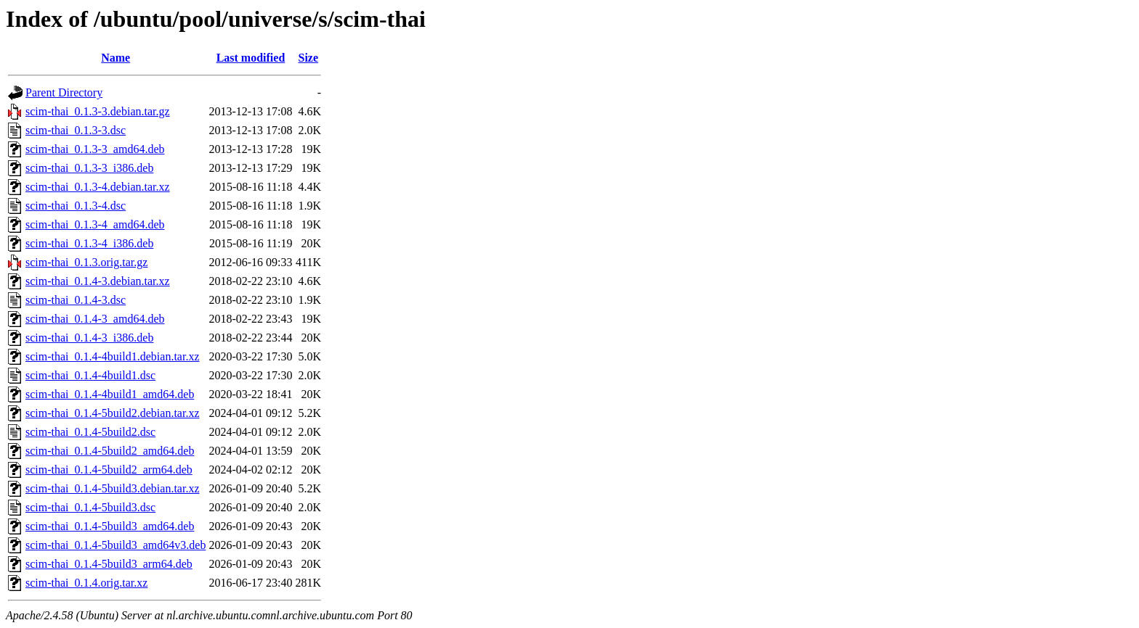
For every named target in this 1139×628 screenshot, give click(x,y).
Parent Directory (63, 92)
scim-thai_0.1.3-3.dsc (75, 130)
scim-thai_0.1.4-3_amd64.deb (95, 319)
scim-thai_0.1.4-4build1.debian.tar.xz (112, 356)
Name (115, 57)
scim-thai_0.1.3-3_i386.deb (89, 168)
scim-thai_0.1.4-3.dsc (75, 300)
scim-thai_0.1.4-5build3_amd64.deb (109, 526)
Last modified (250, 57)
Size (309, 57)
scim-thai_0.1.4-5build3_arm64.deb (108, 564)
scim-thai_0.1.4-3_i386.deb (89, 337)
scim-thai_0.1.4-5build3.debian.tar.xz (112, 488)
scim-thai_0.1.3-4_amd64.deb (95, 224)
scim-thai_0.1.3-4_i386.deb (89, 243)
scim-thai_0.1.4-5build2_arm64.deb (108, 469)
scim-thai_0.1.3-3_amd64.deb (95, 149)
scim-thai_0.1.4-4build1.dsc (90, 375)
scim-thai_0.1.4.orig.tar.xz (86, 583)
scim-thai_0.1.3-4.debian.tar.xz (97, 187)
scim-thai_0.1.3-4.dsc (75, 205)
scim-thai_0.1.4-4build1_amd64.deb (109, 394)
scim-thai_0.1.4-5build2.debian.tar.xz (112, 413)
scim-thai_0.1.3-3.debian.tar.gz (97, 111)
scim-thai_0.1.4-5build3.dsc (90, 507)
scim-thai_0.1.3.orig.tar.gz (86, 262)
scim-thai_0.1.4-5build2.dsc (90, 432)
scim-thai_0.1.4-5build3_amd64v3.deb (115, 545)
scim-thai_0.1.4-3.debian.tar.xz (97, 281)
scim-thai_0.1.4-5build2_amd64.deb (109, 451)
